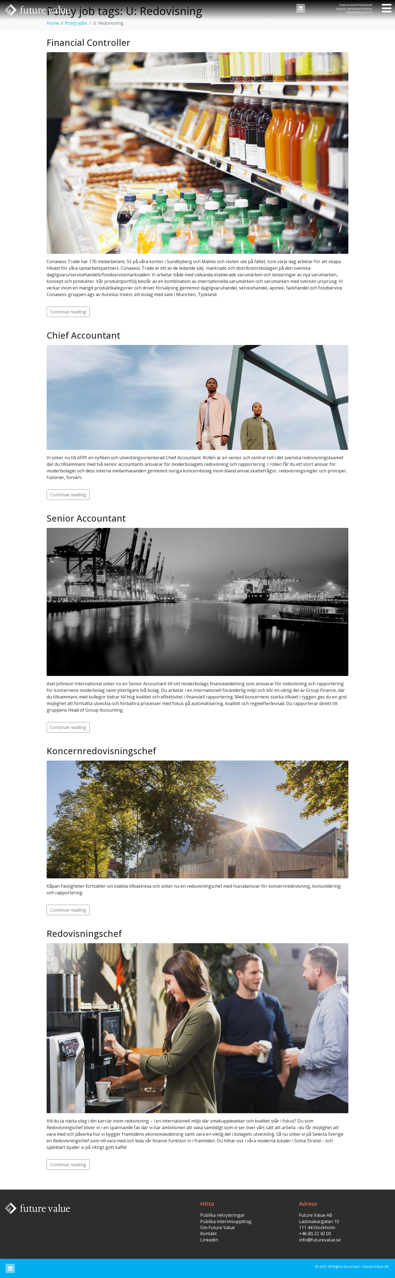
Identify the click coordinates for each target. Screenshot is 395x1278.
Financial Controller (88, 42)
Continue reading (68, 312)
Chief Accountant (83, 335)
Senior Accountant (86, 518)
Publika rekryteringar (356, 5)
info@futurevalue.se (320, 1240)
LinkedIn (209, 1240)
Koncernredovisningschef (101, 751)
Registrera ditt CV (359, 12)
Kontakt (208, 1233)
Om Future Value (217, 1227)
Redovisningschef (84, 933)
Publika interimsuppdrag (354, 9)
